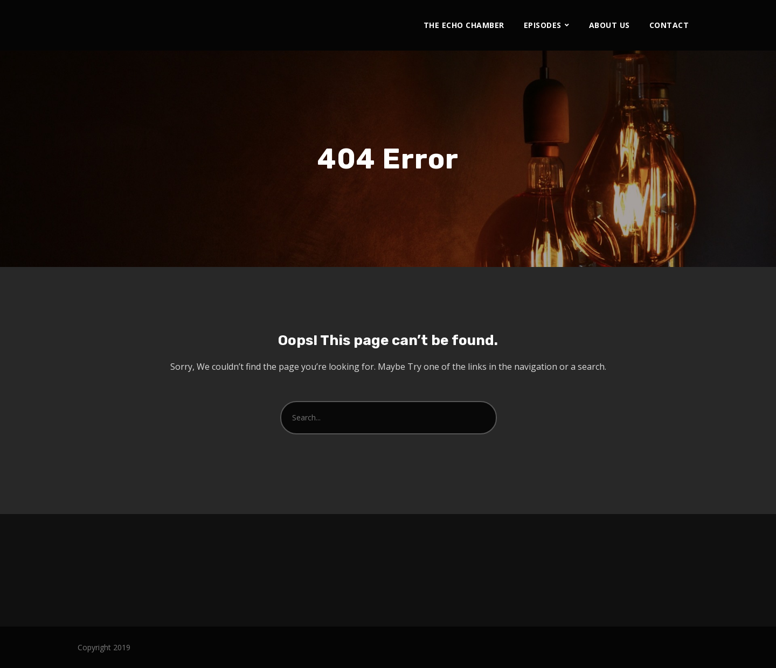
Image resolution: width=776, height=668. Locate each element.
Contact (669, 25)
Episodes (543, 25)
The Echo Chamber (464, 25)
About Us (609, 25)
